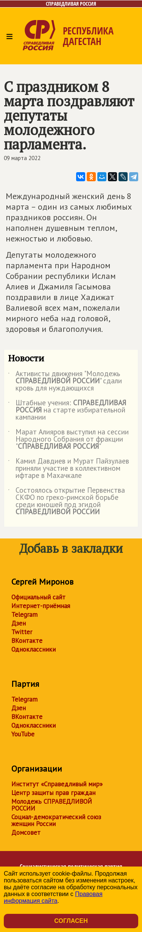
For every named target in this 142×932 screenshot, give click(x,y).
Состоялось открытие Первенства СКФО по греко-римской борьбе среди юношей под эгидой (66, 501)
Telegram (24, 614)
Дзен (18, 623)
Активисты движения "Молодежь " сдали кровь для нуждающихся (65, 381)
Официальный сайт (38, 597)
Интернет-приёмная (40, 605)
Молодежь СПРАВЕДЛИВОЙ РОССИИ (51, 805)
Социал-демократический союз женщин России (56, 820)
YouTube (22, 734)
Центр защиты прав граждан (53, 792)
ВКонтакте (26, 640)
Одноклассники (33, 649)
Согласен (70, 921)
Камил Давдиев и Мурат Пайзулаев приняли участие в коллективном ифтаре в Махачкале (68, 468)
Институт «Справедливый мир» (57, 784)
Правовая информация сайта (53, 897)
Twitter (21, 632)
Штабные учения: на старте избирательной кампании (67, 410)
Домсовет (26, 832)
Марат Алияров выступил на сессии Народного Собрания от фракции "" (68, 439)
